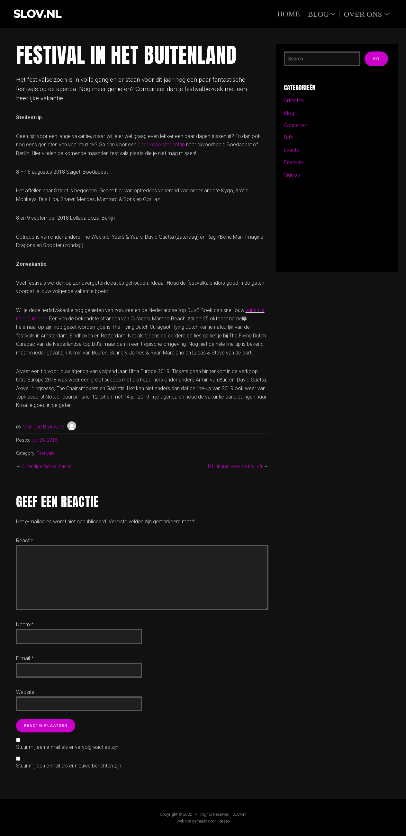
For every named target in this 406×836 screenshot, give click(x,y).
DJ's (288, 137)
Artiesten (294, 100)
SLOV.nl (37, 14)
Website (25, 692)
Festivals (46, 453)
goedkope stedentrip (161, 145)
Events (291, 150)
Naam (24, 624)
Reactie (24, 540)
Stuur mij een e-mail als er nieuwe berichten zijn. (69, 766)
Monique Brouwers (44, 427)
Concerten (295, 125)
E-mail (24, 658)
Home (288, 14)
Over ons (363, 14)
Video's (292, 175)
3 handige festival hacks (46, 466)
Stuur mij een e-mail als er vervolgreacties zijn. (68, 747)
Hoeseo (223, 821)
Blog (318, 14)
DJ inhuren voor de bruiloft (235, 466)
